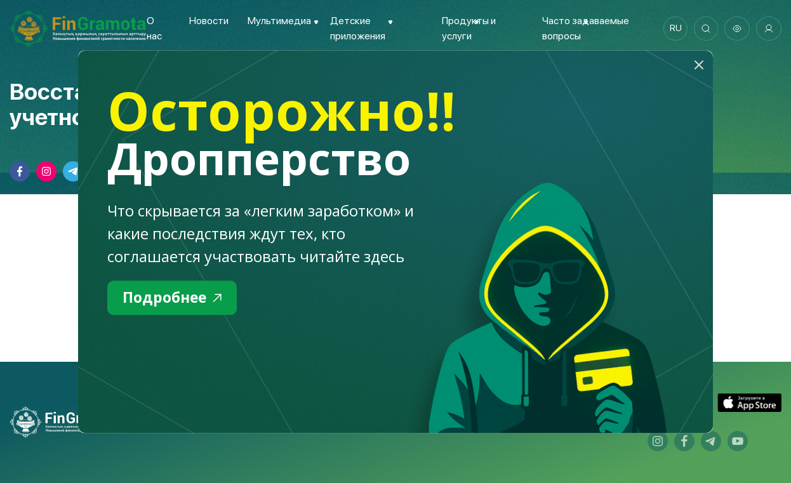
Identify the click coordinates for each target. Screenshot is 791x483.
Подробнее (174, 298)
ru (674, 28)
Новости (208, 21)
